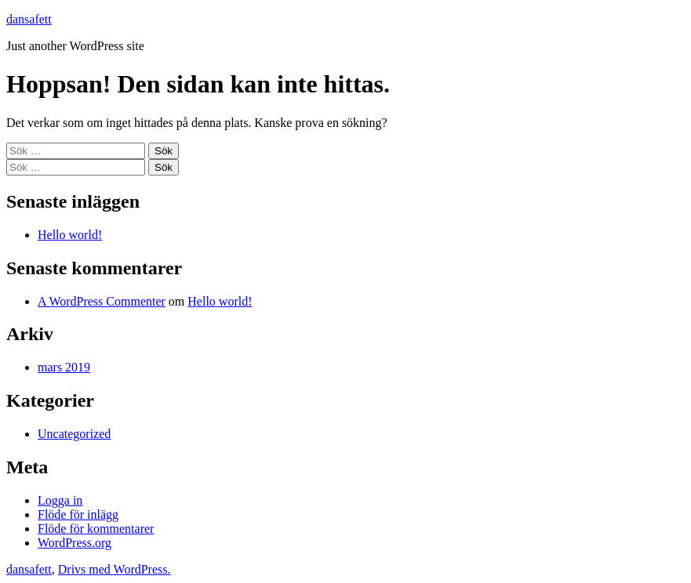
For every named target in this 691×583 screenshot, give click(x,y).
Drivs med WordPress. (114, 569)
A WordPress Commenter (101, 301)
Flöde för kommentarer (96, 528)
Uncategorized (74, 433)
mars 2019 (64, 367)
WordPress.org (74, 542)
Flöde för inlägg (78, 514)
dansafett (29, 19)
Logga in (60, 500)
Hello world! (70, 234)
